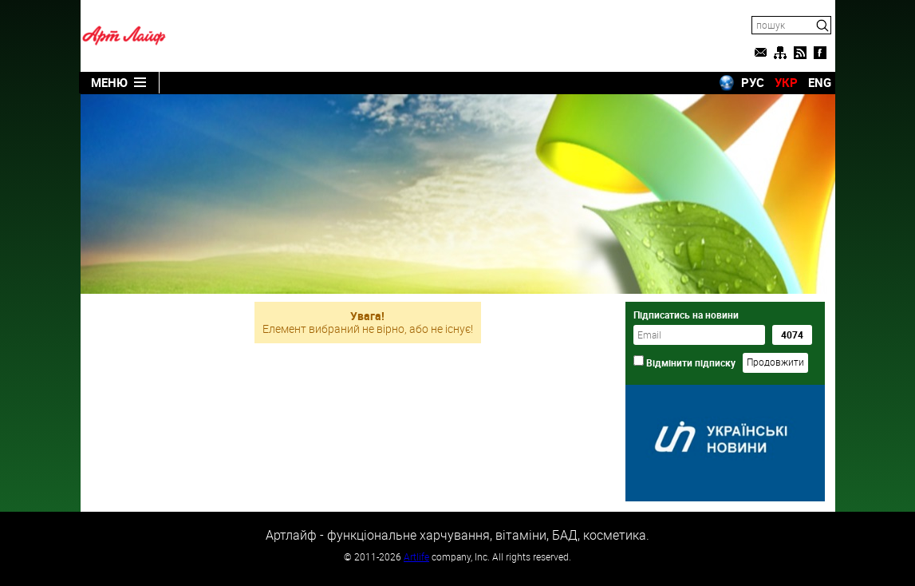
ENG (819, 82)
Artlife (416, 556)
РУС (752, 82)
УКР (786, 82)
